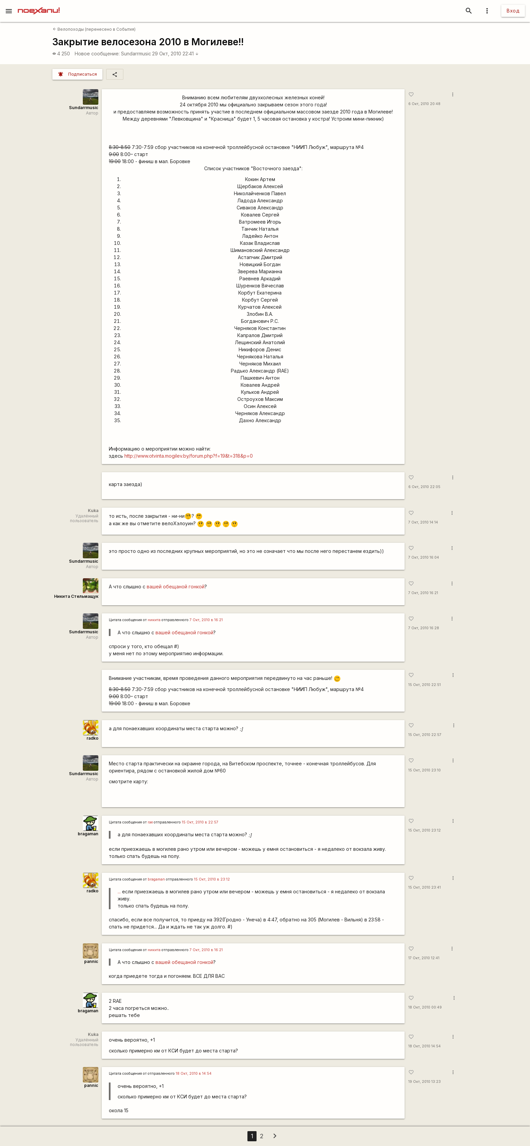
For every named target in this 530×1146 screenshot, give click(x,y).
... (119, 891)
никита (154, 620)
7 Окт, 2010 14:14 (423, 522)
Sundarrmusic (136, 53)
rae (150, 822)
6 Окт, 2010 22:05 (424, 487)
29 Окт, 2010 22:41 (175, 53)
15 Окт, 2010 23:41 (424, 887)
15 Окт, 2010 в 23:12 (212, 879)
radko (92, 738)
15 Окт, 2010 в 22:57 (200, 822)
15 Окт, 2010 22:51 (424, 685)
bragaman (88, 833)
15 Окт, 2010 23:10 (424, 770)
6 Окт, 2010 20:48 (424, 104)
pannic (91, 961)
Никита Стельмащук (76, 596)
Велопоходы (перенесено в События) (94, 29)
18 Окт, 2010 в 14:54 (194, 1073)
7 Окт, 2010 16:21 (423, 593)
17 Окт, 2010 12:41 (423, 958)
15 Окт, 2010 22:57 (424, 735)
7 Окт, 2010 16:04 (423, 557)
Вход (513, 11)
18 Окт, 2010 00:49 (425, 1007)
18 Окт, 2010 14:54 (424, 1046)
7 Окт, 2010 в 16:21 (206, 620)
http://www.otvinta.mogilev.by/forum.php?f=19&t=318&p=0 (188, 456)
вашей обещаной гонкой (175, 586)
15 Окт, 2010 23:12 (424, 830)
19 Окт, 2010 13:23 (424, 1081)
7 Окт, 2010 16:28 (423, 628)
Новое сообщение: (97, 53)
